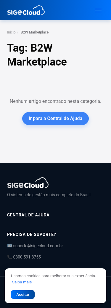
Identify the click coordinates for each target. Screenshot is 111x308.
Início (11, 32)
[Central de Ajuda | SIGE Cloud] (55, 182)
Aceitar (22, 294)
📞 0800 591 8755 (24, 257)
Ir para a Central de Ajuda (55, 118)
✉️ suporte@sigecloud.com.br (35, 245)
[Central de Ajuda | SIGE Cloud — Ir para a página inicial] (26, 10)
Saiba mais (22, 282)
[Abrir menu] (98, 10)
